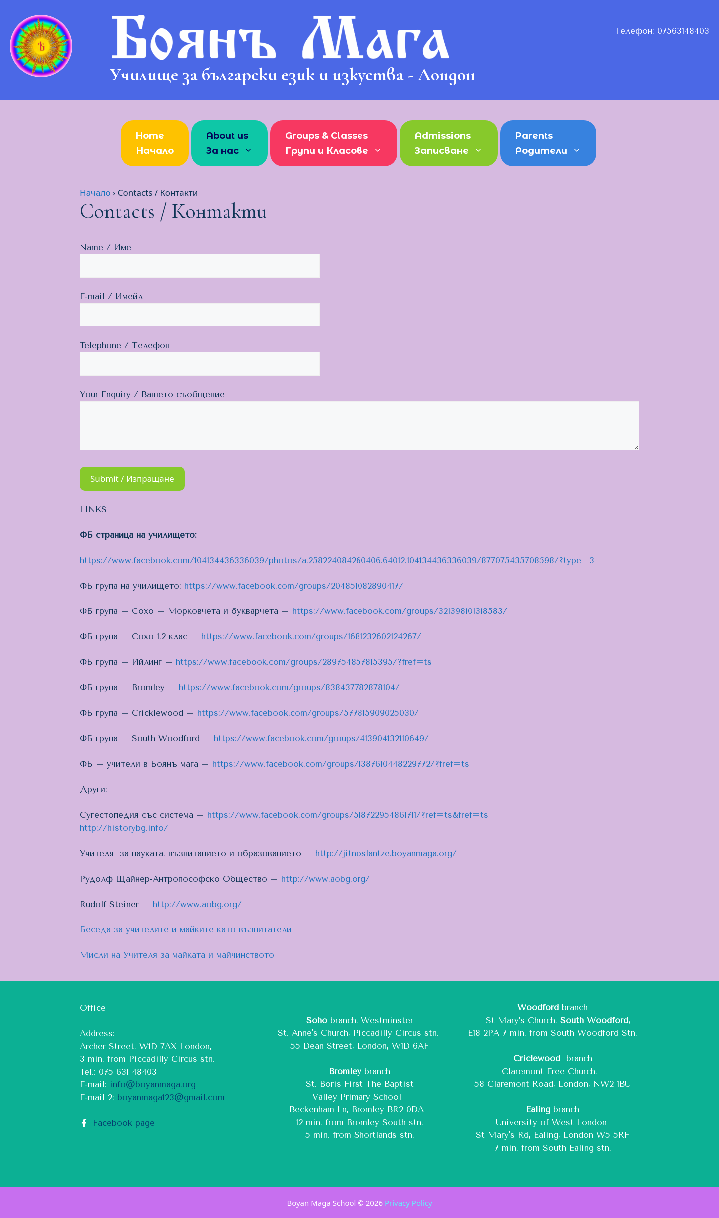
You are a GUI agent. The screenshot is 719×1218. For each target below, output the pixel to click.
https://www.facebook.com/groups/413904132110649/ (321, 738)
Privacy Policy (408, 1203)
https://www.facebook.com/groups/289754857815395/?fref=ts (304, 662)
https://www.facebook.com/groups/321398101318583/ (399, 611)
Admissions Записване (454, 144)
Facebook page (124, 1123)
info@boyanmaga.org (153, 1084)
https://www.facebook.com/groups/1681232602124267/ (311, 636)
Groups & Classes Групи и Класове (338, 144)
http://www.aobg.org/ (325, 879)
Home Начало (155, 143)
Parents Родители (553, 144)
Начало (95, 192)
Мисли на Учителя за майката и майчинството (177, 955)
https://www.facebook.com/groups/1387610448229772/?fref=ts (340, 764)
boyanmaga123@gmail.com (171, 1097)
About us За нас (234, 144)
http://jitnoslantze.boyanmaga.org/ (386, 853)
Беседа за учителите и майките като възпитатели (186, 929)
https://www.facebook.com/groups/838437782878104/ (289, 687)
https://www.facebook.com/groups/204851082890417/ (293, 586)
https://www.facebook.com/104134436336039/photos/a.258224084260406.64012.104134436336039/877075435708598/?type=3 (337, 560)
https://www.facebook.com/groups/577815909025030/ (308, 713)
